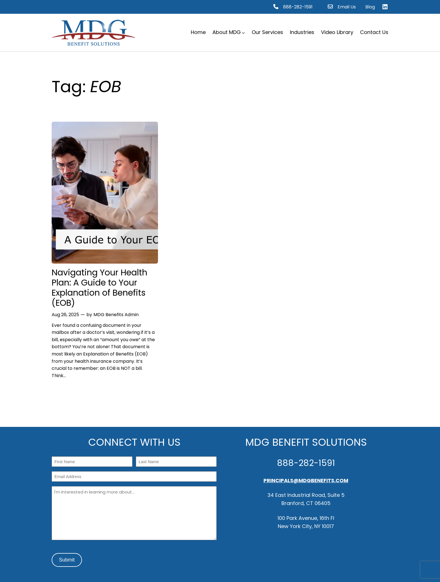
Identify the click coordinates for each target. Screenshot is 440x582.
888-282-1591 (298, 7)
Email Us (347, 7)
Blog (370, 7)
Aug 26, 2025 (65, 314)
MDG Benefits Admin (116, 314)
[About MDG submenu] (243, 32)
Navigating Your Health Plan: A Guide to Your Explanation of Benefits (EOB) (99, 288)
